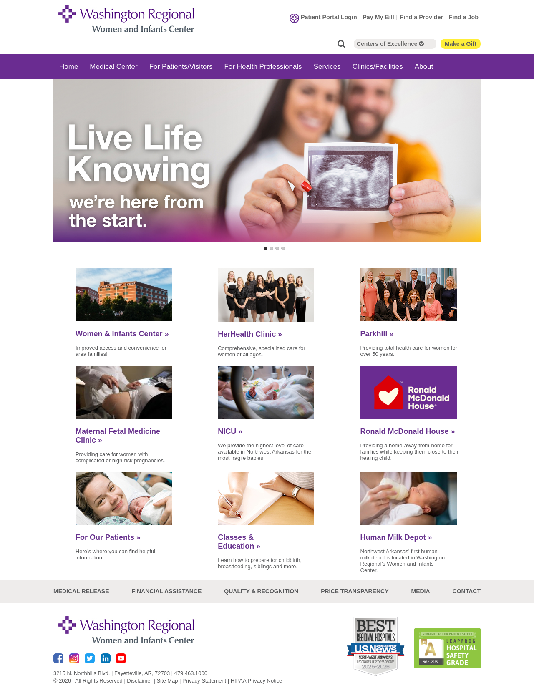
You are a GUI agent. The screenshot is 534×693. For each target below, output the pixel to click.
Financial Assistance (167, 591)
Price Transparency (354, 591)
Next (472, 169)
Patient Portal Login (329, 17)
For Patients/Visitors (181, 67)
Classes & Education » (239, 541)
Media (420, 591)
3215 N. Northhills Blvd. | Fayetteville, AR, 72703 (111, 673)
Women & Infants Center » (122, 334)
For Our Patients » (108, 537)
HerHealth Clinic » (250, 334)
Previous (61, 169)
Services (327, 67)
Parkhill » (377, 334)
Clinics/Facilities (378, 67)
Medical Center (113, 67)
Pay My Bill (378, 17)
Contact (467, 591)
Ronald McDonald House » (407, 431)
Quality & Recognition (261, 591)
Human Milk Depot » (396, 537)
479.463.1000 (190, 673)
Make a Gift (460, 43)
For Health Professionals (263, 67)
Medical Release (81, 591)
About (424, 67)
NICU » (230, 431)
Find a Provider (421, 17)
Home (68, 67)
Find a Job (464, 17)
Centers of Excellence (390, 43)
